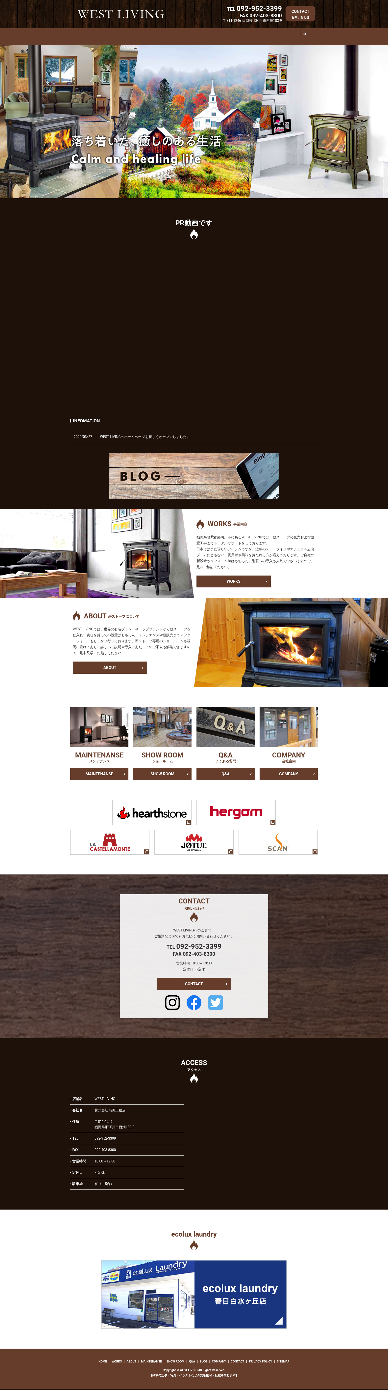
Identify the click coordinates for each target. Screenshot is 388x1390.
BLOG (263, 37)
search (306, 37)
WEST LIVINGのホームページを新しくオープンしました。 (145, 438)
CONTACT (300, 14)
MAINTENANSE (174, 37)
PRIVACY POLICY (260, 1362)
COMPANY (287, 37)
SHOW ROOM (210, 37)
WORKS (110, 37)
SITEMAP (283, 1362)
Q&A (240, 37)
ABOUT (138, 37)
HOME (88, 37)
